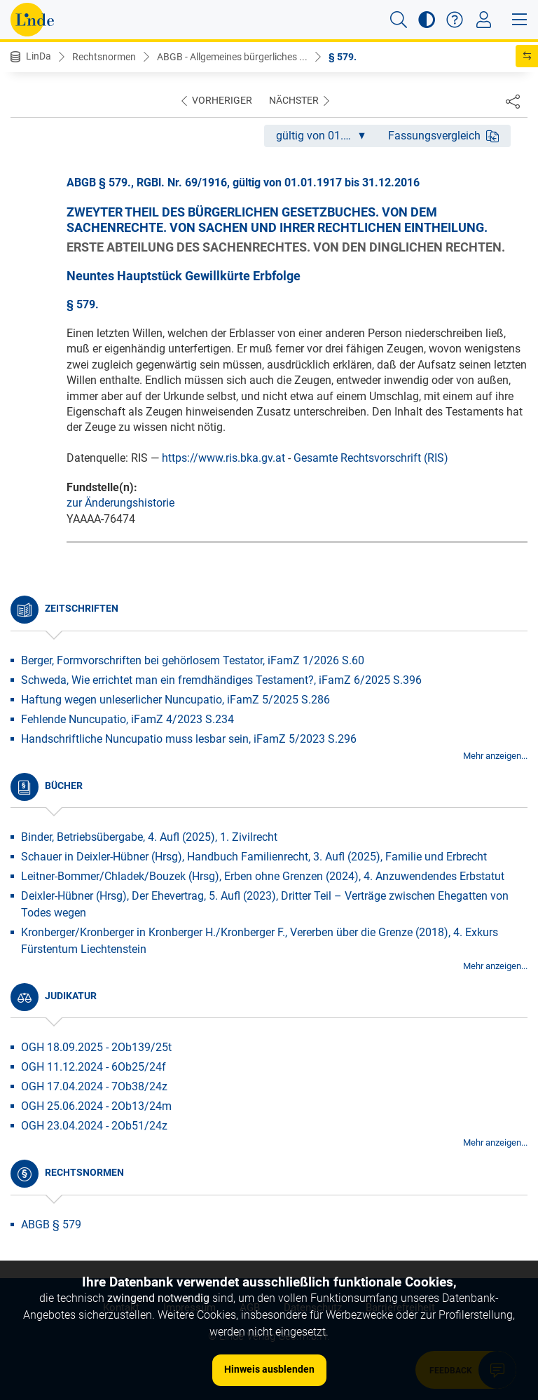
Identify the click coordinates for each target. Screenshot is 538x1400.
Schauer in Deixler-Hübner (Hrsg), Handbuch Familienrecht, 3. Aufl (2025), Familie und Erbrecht (254, 856)
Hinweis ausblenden (269, 1369)
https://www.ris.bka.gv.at (223, 458)
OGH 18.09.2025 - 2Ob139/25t (96, 1047)
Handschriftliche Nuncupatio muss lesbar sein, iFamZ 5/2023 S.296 (189, 739)
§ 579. (343, 56)
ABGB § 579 (51, 1224)
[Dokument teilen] (512, 101)
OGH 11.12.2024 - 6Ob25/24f (93, 1066)
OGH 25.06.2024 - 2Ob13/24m (96, 1106)
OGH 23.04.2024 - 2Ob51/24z (94, 1125)
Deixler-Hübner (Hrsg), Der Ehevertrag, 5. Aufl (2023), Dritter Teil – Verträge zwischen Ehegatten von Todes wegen (265, 904)
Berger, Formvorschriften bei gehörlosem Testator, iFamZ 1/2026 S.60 (192, 660)
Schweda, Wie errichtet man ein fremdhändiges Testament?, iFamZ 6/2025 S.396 (221, 680)
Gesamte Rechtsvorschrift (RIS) (371, 458)
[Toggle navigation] (484, 20)
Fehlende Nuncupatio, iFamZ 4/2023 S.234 (127, 719)
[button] (399, 19)
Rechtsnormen (104, 56)
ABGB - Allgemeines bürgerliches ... (232, 56)
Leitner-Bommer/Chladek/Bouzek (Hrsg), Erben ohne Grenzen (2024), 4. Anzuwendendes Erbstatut (262, 876)
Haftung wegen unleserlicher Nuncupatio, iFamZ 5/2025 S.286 (175, 699)
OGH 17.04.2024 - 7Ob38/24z (94, 1086)
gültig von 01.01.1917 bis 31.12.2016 (326, 135)
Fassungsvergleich (443, 135)
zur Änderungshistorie (120, 502)
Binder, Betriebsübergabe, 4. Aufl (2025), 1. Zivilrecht (149, 837)
